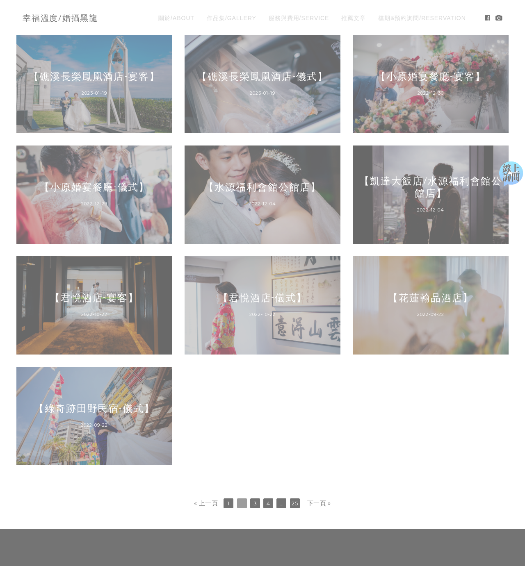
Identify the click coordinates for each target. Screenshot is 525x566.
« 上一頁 (206, 503)
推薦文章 (353, 18)
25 (295, 503)
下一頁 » (319, 503)
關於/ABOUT (176, 18)
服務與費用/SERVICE (299, 18)
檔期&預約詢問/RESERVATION (422, 18)
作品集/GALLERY (231, 18)
